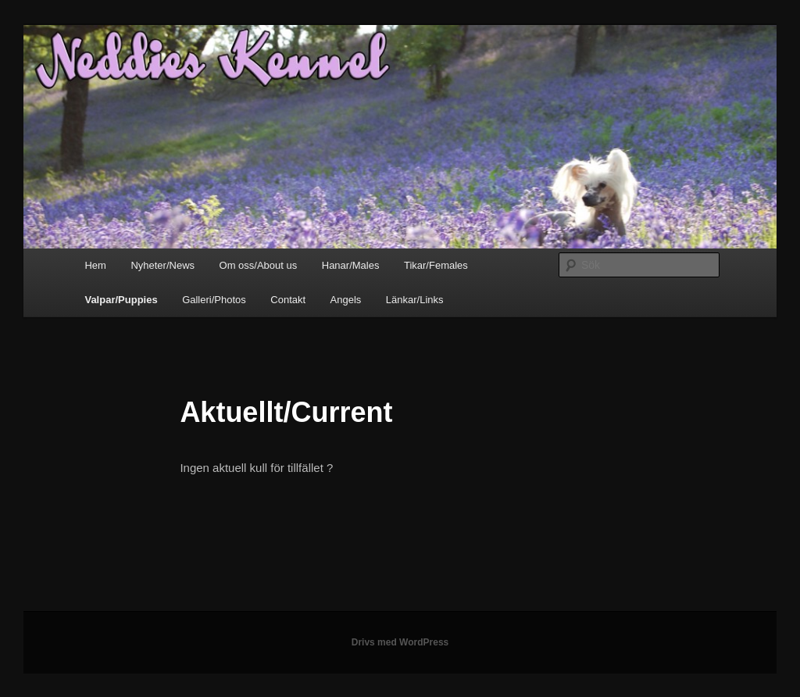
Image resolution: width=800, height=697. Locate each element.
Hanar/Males (351, 265)
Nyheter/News (162, 265)
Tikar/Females (436, 265)
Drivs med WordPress (400, 642)
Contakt (287, 300)
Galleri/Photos (214, 300)
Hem (94, 265)
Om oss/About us (259, 265)
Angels (346, 300)
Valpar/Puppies (120, 300)
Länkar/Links (415, 300)
